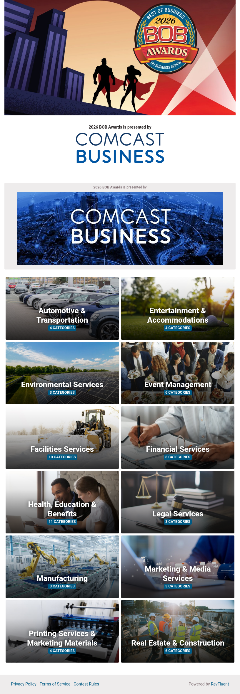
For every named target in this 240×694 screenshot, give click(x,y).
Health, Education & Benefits (62, 509)
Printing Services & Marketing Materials (62, 638)
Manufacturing (62, 578)
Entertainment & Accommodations (178, 315)
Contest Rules (86, 684)
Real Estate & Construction (177, 643)
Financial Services (178, 449)
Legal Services (178, 513)
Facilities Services (62, 449)
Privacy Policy (23, 684)
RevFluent (220, 684)
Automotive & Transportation (62, 315)
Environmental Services (62, 384)
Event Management (177, 384)
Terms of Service (55, 684)
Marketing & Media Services (178, 574)
